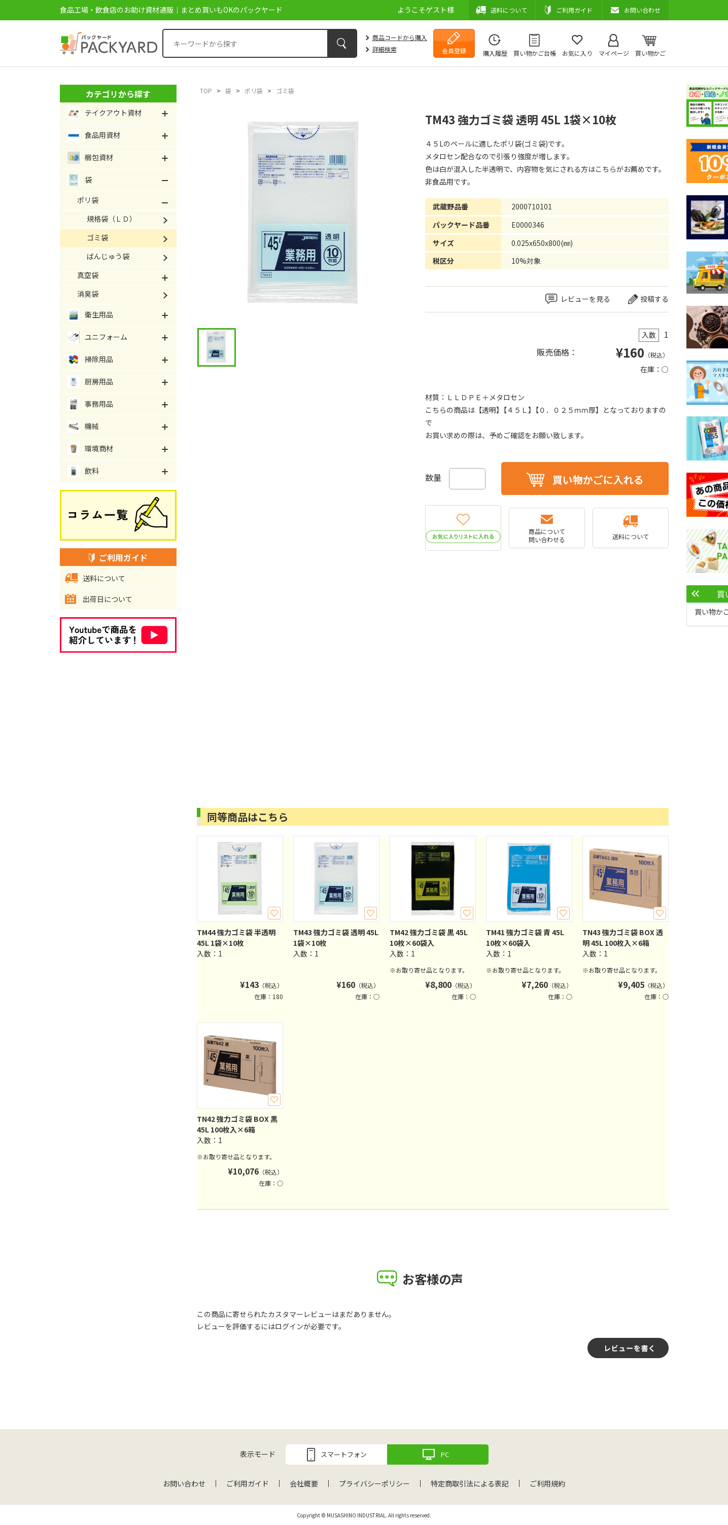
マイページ (614, 53)
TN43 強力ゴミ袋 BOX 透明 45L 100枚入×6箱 (622, 937)
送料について (630, 536)
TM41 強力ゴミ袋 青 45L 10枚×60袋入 (525, 937)
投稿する (654, 299)
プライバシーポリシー (374, 1483)
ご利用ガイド (247, 1483)
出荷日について (107, 599)
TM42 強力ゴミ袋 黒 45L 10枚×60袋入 (429, 937)
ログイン (289, 1326)
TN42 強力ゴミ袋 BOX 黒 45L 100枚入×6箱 (237, 1124)
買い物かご (650, 53)
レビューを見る (585, 299)
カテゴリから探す (118, 94)
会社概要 (304, 1483)
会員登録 (454, 50)
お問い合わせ (184, 1483)
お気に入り (577, 53)
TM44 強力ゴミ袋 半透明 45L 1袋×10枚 (236, 937)
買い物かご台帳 (534, 53)
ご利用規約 (547, 1483)
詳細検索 (384, 49)
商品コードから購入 (399, 37)
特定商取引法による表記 (470, 1483)
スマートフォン (344, 1454)
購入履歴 (495, 53)
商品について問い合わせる (547, 535)
